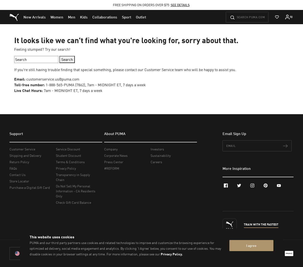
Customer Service (22, 149)
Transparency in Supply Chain (73, 177)
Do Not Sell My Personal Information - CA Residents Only (75, 191)
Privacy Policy (66, 168)
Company (111, 149)
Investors (157, 149)
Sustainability (161, 156)
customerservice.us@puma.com (52, 79)
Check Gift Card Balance (73, 202)
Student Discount (68, 156)
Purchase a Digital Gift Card (29, 188)
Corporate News (116, 156)
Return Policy (19, 162)
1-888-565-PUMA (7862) (65, 84)
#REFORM (111, 168)
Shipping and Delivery (25, 156)
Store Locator (19, 181)
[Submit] (232, 17)
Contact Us (17, 175)
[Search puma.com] (247, 17)
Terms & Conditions (70, 162)
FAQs (13, 168)
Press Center (113, 162)
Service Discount (68, 149)
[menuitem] (34, 17)
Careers (156, 162)
